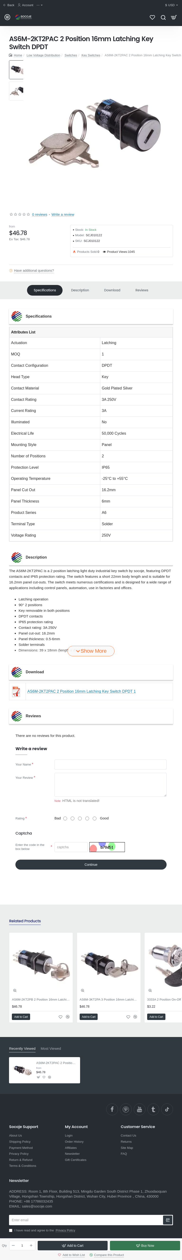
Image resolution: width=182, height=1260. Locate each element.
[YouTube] (140, 1109)
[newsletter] (167, 1220)
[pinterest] (126, 1109)
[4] (87, 818)
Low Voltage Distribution (43, 55)
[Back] (9, 5)
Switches (71, 55)
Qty (4, 1245)
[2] (72, 818)
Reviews (142, 290)
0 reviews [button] (39, 214)
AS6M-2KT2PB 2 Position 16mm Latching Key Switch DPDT (41, 999)
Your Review (24, 777)
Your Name (23, 764)
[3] (80, 818)
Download (112, 290)
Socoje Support (23, 1127)
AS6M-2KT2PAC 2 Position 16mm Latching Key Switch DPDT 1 (81, 691)
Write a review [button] (62, 214)
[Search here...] (163, 17)
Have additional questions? (34, 270)
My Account (76, 1127)
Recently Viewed (22, 1048)
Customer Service (138, 1127)
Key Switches (91, 55)
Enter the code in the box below (29, 847)
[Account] (26, 5)
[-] (13, 1245)
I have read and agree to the (42, 1230)
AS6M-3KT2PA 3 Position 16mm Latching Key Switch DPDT (109, 999)
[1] (65, 818)
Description (80, 290)
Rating (19, 818)
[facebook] (112, 1109)
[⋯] (40, 5)
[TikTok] (167, 1109)
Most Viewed (51, 1048)
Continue (91, 864)
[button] (73, 1245)
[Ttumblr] (153, 1109)
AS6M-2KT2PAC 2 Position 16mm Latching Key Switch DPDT (56, 1063)
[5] (94, 818)
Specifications (45, 290)
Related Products (25, 921)
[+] (31, 1245)
